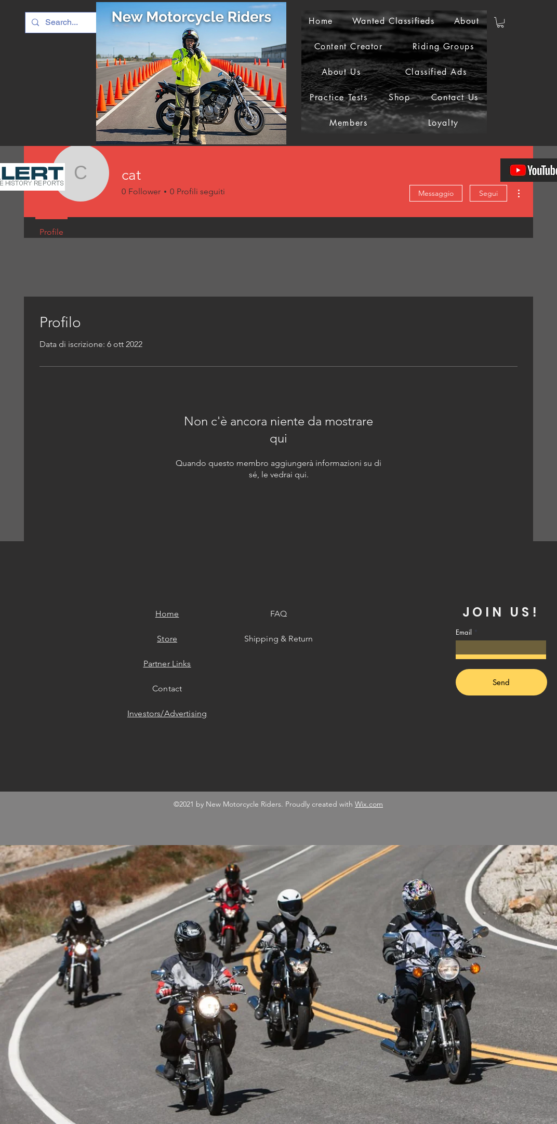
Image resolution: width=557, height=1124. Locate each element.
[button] (500, 22)
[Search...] (80, 22)
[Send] (501, 682)
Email (464, 632)
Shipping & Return (278, 639)
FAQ (278, 614)
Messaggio (436, 193)
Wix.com (369, 804)
